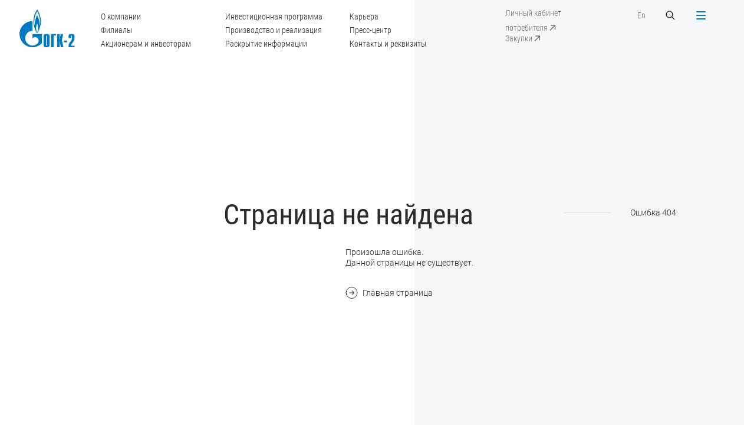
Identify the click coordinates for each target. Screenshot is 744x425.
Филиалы (116, 30)
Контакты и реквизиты (388, 43)
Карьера (364, 16)
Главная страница (389, 293)
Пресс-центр (370, 30)
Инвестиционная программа (273, 16)
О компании (121, 16)
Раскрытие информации (266, 43)
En (641, 15)
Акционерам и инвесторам (146, 43)
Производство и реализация (273, 30)
